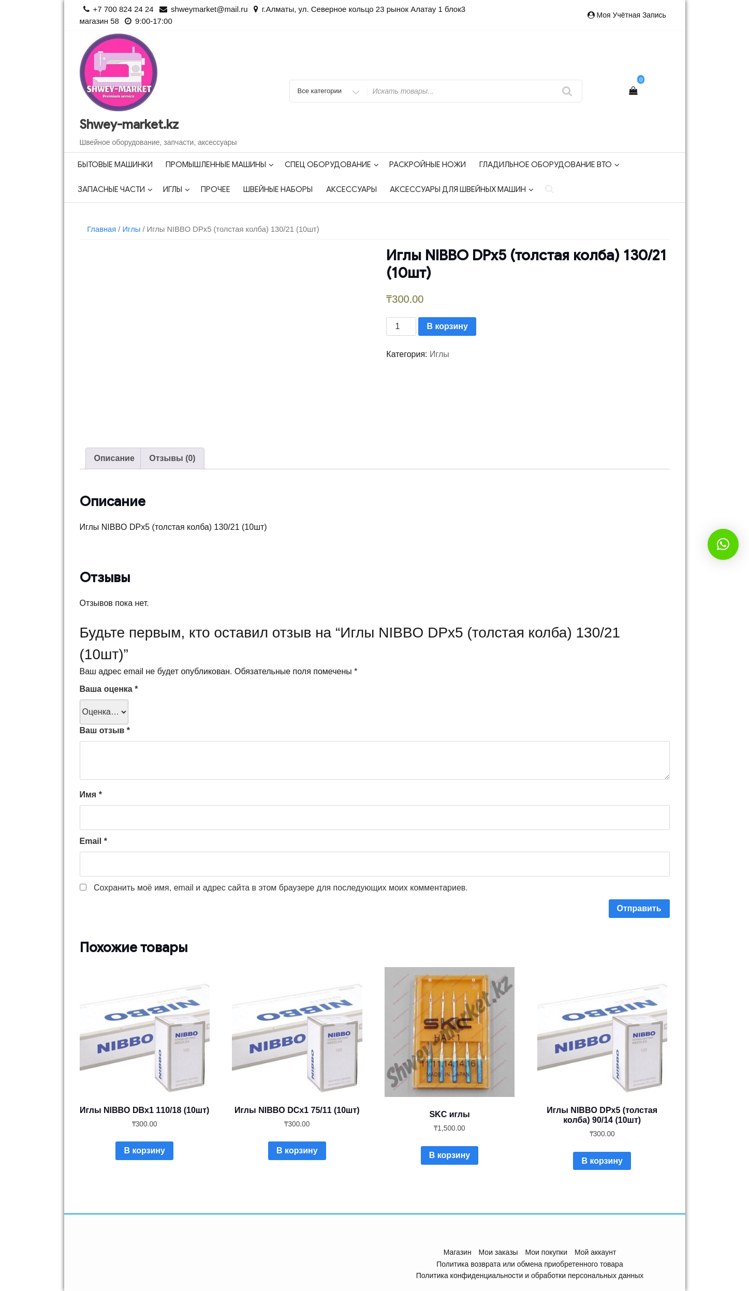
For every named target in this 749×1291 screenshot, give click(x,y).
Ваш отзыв (105, 730)
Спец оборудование (332, 164)
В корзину (447, 326)
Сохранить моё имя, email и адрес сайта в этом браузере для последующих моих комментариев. (281, 887)
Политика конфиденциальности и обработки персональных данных (530, 1275)
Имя (91, 794)
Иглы (176, 189)
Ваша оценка (109, 689)
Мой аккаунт (595, 1252)
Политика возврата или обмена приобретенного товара (529, 1264)
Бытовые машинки (115, 164)
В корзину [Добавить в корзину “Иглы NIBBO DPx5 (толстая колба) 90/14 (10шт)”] (601, 1160)
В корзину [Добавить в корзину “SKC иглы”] (449, 1155)
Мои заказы (498, 1252)
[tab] (114, 458)
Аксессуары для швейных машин (462, 189)
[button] (723, 544)
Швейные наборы (278, 189)
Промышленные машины (220, 164)
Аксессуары (351, 189)
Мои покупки (546, 1252)
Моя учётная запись (631, 15)
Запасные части (115, 189)
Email (93, 841)
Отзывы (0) (172, 458)
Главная (101, 229)
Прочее (215, 189)
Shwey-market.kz (129, 124)
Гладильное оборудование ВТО (549, 164)
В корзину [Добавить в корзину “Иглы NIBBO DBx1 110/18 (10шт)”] (144, 1150)
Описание (114, 458)
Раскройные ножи (427, 164)
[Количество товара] (401, 326)
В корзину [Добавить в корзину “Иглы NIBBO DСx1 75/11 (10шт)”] (296, 1150)
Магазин (458, 1252)
